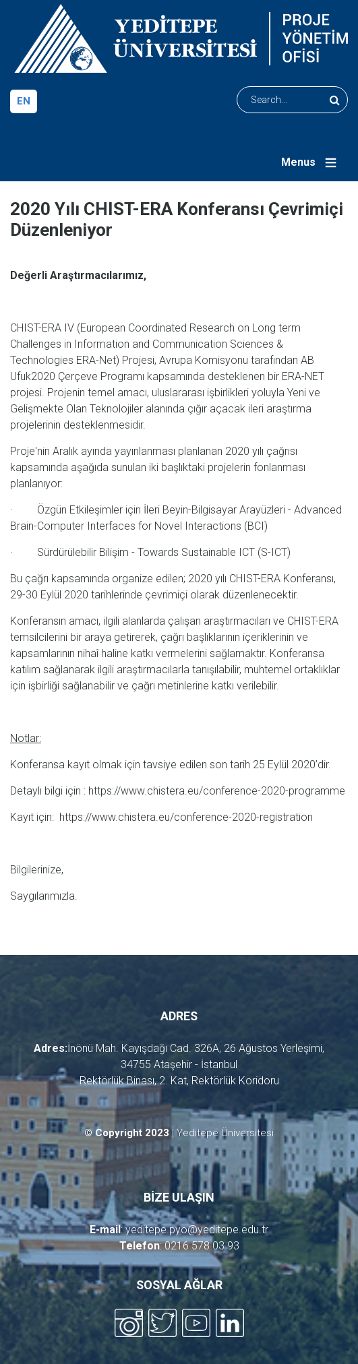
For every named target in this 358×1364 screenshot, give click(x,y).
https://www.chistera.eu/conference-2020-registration (186, 817)
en (23, 101)
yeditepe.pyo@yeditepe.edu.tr (196, 1229)
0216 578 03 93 (202, 1245)
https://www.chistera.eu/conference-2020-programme (216, 790)
